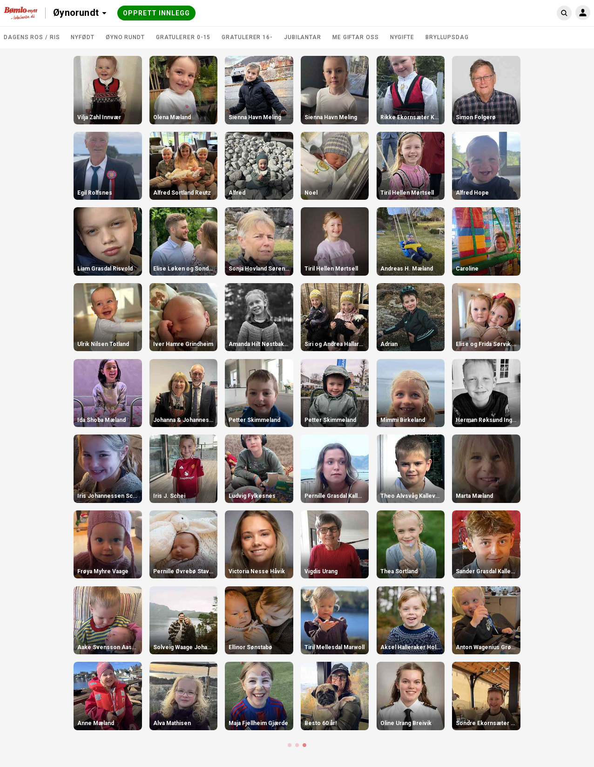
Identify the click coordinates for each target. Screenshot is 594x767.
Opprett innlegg (156, 13)
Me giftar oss (355, 37)
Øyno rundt (125, 37)
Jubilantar (302, 37)
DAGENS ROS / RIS (32, 37)
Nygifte (402, 37)
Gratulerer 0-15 (183, 37)
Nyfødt (82, 37)
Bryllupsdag (447, 37)
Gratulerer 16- (247, 37)
